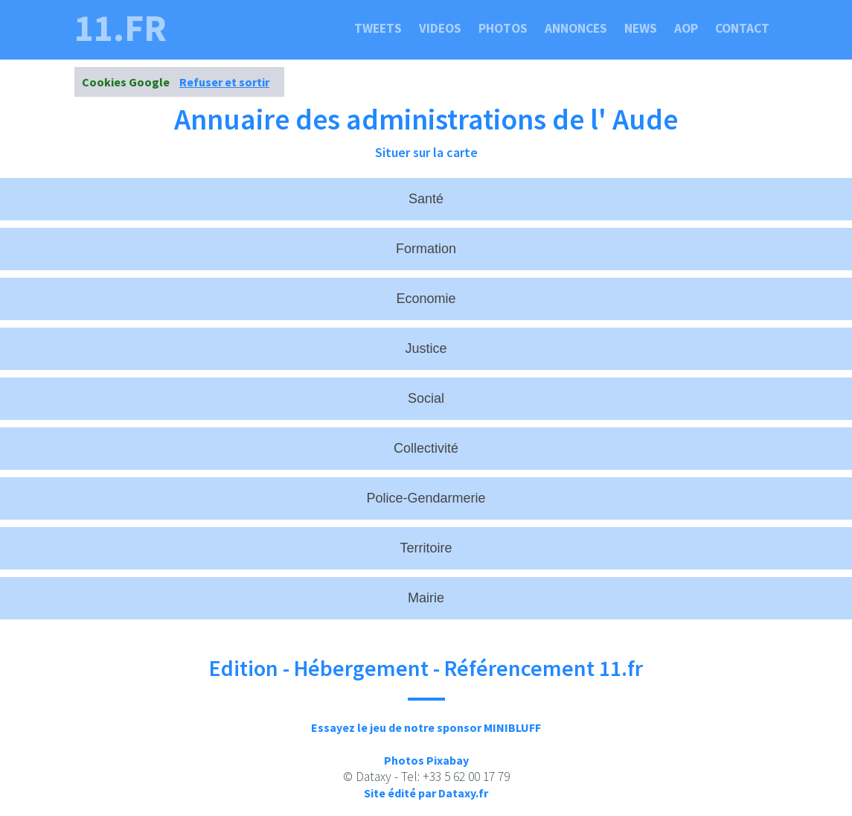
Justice (425, 348)
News (640, 28)
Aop (686, 28)
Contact (742, 28)
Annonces (576, 28)
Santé (426, 198)
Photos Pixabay (426, 760)
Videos (440, 28)
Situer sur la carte (426, 152)
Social (426, 398)
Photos (503, 28)
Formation (426, 248)
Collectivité (426, 448)
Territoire (426, 548)
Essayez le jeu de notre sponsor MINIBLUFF (426, 727)
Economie (425, 298)
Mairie (426, 597)
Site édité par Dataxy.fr (426, 792)
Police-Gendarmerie (425, 498)
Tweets (378, 28)
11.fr (120, 28)
